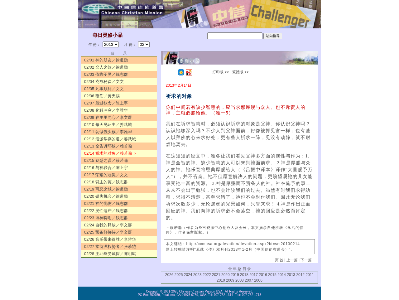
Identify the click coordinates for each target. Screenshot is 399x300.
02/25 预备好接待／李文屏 (108, 232)
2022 (207, 275)
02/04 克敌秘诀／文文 (104, 81)
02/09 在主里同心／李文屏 (108, 117)
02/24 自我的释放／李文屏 (108, 225)
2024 (188, 275)
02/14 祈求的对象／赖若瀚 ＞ (110, 153)
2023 (197, 275)
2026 (169, 275)
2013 (291, 275)
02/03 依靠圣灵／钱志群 (106, 74)
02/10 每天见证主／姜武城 (108, 124)
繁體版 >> (240, 72)
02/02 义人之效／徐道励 (106, 67)
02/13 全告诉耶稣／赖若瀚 (108, 146)
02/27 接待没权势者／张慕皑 (110, 246)
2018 (244, 275)
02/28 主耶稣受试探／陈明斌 (110, 253)
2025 (179, 275)
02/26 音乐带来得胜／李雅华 (110, 239)
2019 (235, 275)
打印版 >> (220, 72)
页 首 (279, 260)
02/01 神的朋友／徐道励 (106, 60)
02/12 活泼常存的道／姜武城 (110, 139)
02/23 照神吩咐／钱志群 (106, 217)
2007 (249, 280)
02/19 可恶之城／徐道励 (106, 189)
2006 (258, 280)
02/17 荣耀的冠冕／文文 (106, 174)
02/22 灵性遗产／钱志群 (106, 210)
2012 (300, 275)
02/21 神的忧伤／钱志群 (106, 203)
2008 (239, 280)
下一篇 (306, 260)
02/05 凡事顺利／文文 (104, 88)
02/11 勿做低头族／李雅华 (108, 131)
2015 (272, 275)
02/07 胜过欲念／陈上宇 (106, 103)
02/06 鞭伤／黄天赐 (102, 96)
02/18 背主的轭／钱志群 (106, 182)
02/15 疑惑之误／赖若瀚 (106, 160)
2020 (225, 275)
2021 (216, 275)
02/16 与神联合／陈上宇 (106, 167)
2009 (230, 280)
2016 (263, 275)
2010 (221, 280)
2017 (253, 275)
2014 (281, 275)
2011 (309, 275)
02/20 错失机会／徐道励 (106, 196)
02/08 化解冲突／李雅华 (106, 110)
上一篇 (292, 260)
